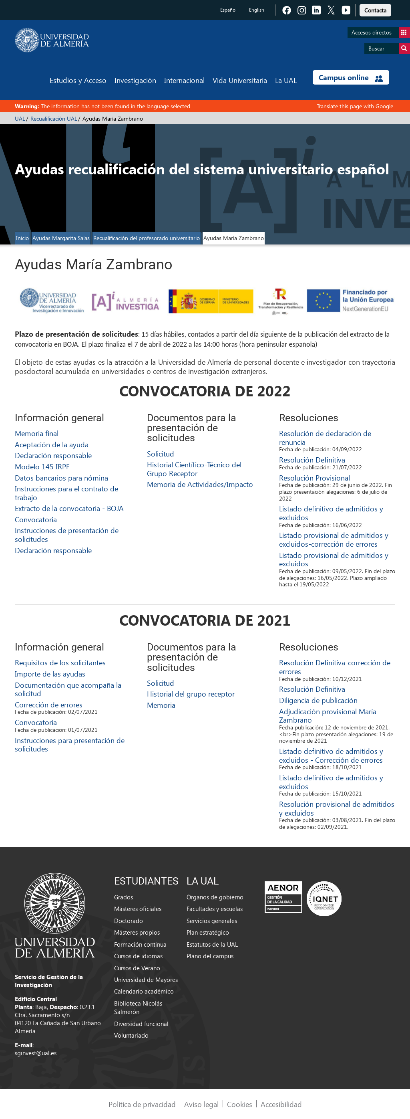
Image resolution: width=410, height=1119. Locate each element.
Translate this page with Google (355, 106)
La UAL (286, 80)
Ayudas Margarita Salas (61, 238)
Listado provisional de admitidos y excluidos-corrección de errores (333, 539)
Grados (123, 897)
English (256, 10)
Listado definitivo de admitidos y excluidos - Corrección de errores (331, 755)
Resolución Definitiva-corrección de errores (334, 666)
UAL (20, 118)
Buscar (389, 48)
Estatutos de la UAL (212, 944)
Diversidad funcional (141, 1024)
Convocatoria (36, 519)
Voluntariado (131, 1035)
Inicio (22, 238)
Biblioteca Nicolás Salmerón (138, 1007)
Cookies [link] (239, 1104)
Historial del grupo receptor (191, 694)
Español (228, 10)
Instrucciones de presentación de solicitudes (67, 534)
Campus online (351, 77)
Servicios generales (212, 921)
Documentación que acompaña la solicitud (68, 689)
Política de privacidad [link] (142, 1104)
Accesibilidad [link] (281, 1104)
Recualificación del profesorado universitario (146, 238)
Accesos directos (381, 32)
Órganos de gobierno (215, 897)
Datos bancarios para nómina (61, 478)
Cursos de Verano (137, 968)
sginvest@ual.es (35, 1053)
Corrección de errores (48, 704)
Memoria (161, 705)
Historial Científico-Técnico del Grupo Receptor (194, 468)
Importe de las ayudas (50, 674)
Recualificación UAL (53, 118)
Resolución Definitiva (312, 459)
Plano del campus (210, 956)
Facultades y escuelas (215, 909)
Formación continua (140, 944)
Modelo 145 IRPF (42, 466)
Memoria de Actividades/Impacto (200, 484)
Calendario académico (144, 991)
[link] (375, 9)
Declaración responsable (53, 455)
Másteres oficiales (137, 909)
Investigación (135, 80)
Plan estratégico (208, 932)
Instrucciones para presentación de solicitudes (70, 744)
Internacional (184, 80)
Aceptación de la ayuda (51, 444)
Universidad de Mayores (146, 980)
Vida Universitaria (240, 80)
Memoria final (36, 433)
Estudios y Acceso (78, 80)
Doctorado (128, 921)
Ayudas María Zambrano (233, 238)
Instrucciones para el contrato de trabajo (66, 492)
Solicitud (160, 453)
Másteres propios (137, 932)
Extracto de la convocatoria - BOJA (69, 508)
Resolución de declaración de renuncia (325, 437)
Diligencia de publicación (318, 700)
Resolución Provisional (314, 478)
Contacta (375, 10)
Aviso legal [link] (201, 1104)
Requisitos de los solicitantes (60, 662)
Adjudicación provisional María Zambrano (327, 715)
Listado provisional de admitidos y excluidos (333, 559)
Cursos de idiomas (138, 956)
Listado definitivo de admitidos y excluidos (331, 512)
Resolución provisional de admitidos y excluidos (336, 808)
